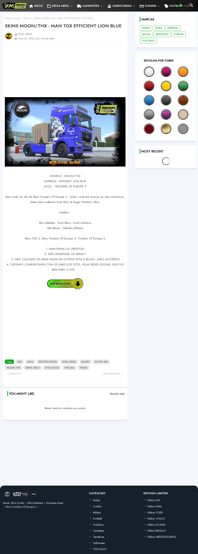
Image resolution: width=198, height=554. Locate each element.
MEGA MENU (58, 6)
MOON (85, 362)
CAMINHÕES (88, 6)
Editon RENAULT (157, 531)
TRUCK (26, 18)
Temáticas (98, 537)
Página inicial (12, 18)
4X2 (19, 362)
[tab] (36, 6)
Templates (98, 531)
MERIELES (172, 28)
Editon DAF (154, 500)
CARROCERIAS (119, 6)
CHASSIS (147, 6)
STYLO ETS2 (52, 368)
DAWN (146, 28)
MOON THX (13, 368)
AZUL (30, 362)
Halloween (99, 543)
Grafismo (98, 525)
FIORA (158, 28)
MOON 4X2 (101, 362)
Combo (97, 506)
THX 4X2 (69, 368)
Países (96, 500)
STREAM (178, 34)
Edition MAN (155, 506)
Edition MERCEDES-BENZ (162, 537)
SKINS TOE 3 (33, 368)
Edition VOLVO (156, 518)
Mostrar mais (117, 394)
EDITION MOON (48, 362)
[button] (183, 5)
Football (97, 518)
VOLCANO (148, 40)
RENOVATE (162, 34)
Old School (99, 549)
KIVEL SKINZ (69, 362)
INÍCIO (36, 6)
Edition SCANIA (156, 525)
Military (97, 512)
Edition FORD (155, 512)
